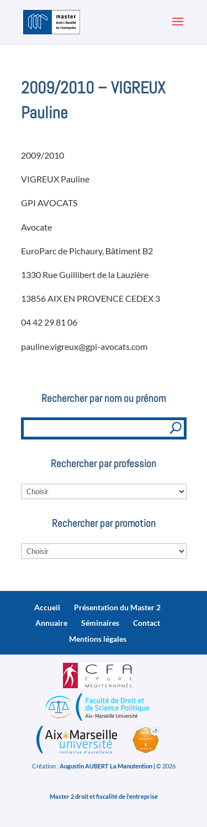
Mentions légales (97, 638)
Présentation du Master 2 (117, 607)
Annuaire (51, 622)
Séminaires (100, 622)
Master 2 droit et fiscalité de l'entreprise (104, 796)
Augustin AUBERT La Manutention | (107, 766)
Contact (146, 622)
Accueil (47, 607)
